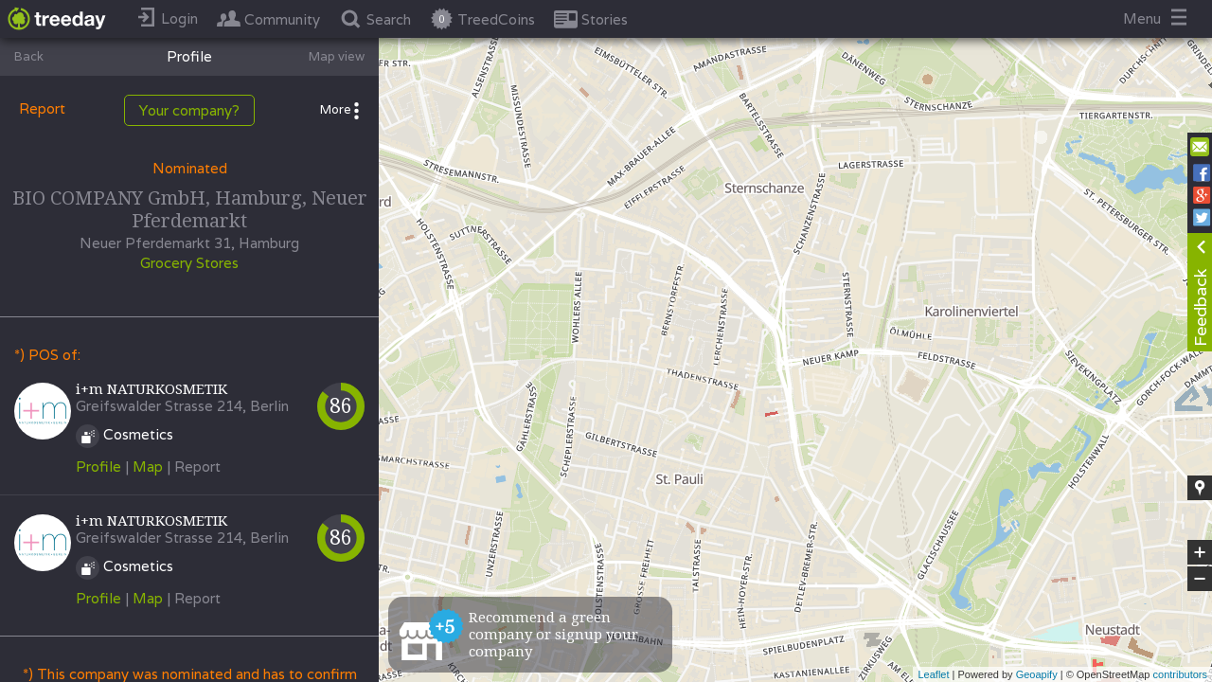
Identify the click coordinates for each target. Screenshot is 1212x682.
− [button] (1199, 578)
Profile (98, 467)
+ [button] (1200, 552)
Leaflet (933, 674)
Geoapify (1037, 674)
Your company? (189, 110)
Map (148, 467)
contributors (1180, 674)
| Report (194, 467)
